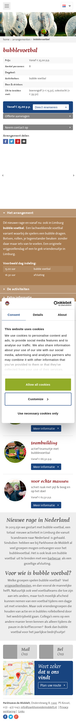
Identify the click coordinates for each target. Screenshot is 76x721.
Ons (16, 652)
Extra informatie (18, 297)
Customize (38, 399)
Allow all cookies (38, 384)
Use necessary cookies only (38, 413)
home (6, 39)
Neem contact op (16, 127)
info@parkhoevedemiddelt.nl (39, 707)
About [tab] (62, 314)
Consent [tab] (13, 314)
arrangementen (21, 39)
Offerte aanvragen (17, 116)
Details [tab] (38, 314)
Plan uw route (50, 685)
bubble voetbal (13, 228)
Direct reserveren (46, 107)
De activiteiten (16, 289)
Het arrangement (18, 213)
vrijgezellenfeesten (18, 585)
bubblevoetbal (41, 39)
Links (21, 711)
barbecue (54, 558)
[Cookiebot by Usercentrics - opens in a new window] (54, 303)
